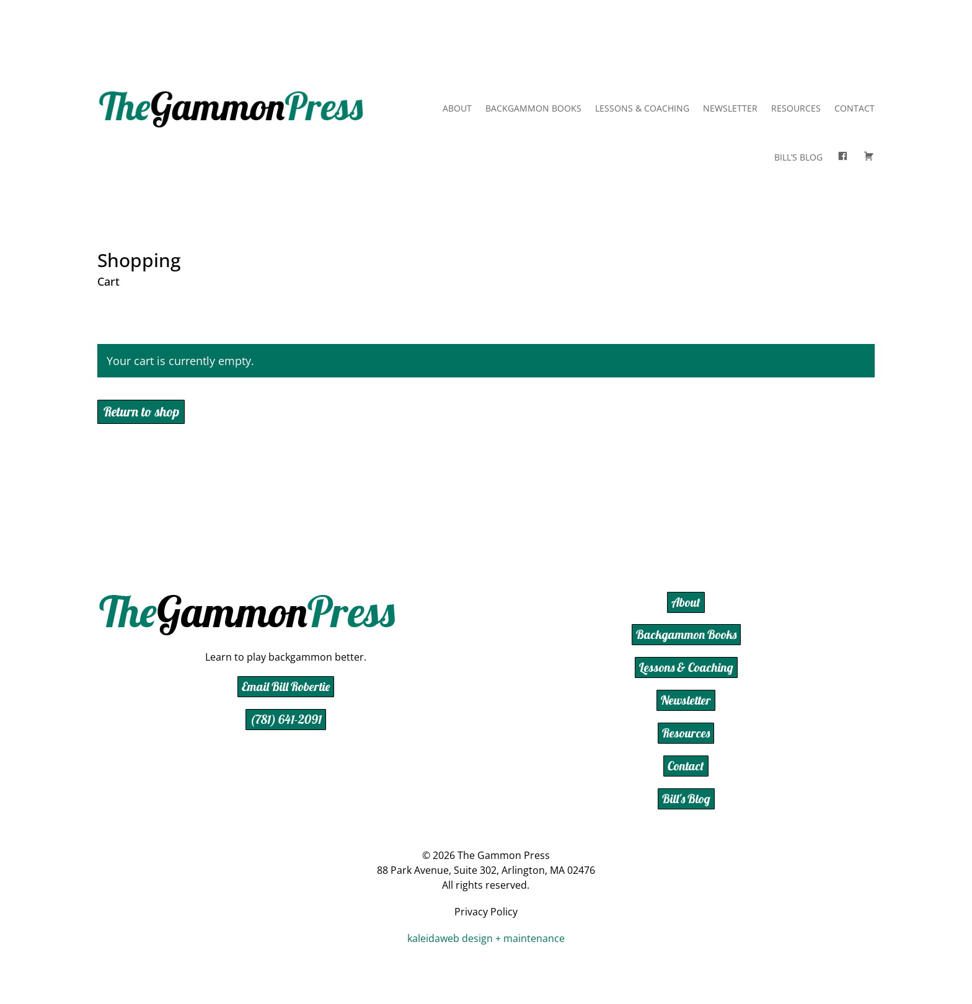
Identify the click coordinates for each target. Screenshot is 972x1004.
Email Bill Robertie (286, 686)
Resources (796, 108)
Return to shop (141, 411)
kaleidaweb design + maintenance (486, 938)
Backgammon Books (533, 108)
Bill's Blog (686, 798)
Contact (854, 108)
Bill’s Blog (798, 157)
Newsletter (730, 108)
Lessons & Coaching (642, 108)
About (457, 108)
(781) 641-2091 (286, 719)
